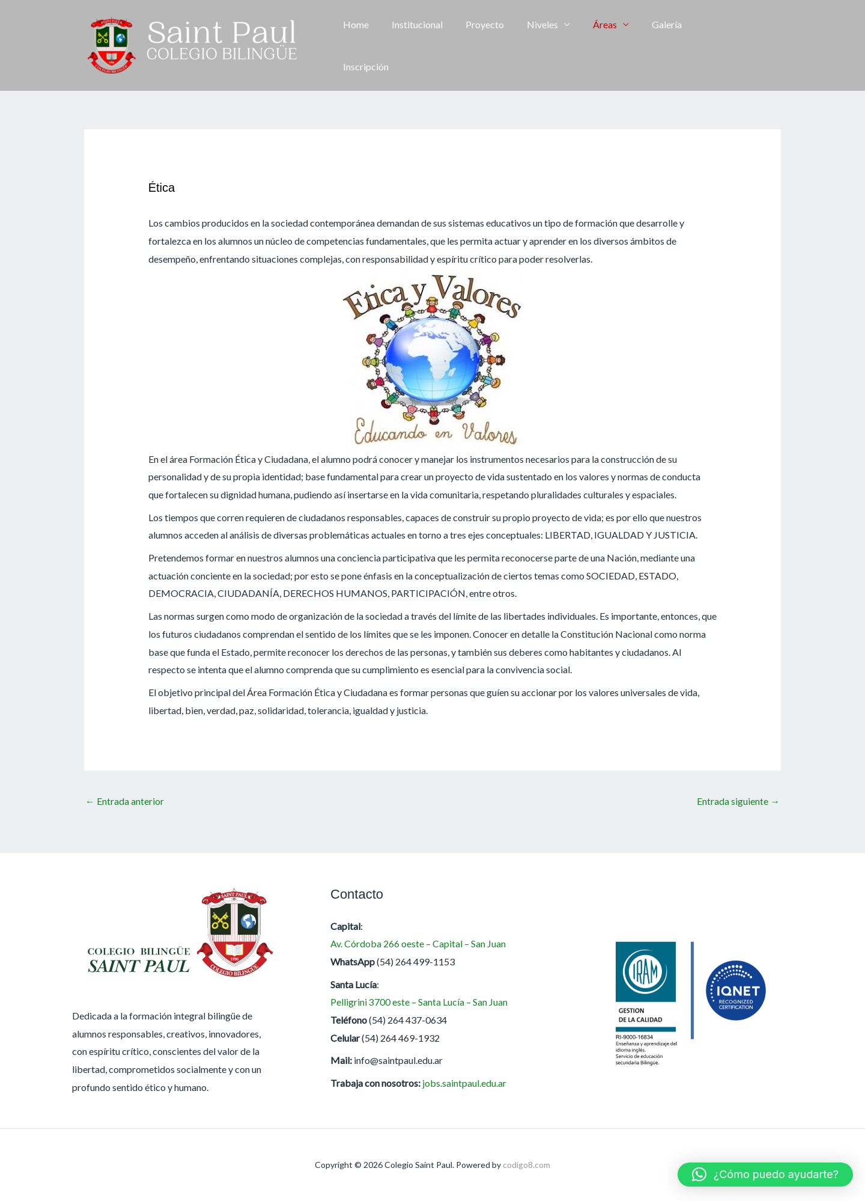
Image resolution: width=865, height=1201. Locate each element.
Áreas (597, 45)
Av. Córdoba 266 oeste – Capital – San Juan (419, 944)
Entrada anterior (124, 801)
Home (362, 45)
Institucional (420, 45)
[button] (775, 46)
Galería (655, 45)
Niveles (538, 45)
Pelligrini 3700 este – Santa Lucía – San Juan (419, 1002)
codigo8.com (526, 1165)
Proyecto (484, 45)
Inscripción (712, 45)
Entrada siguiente (738, 801)
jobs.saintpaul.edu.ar (464, 1083)
